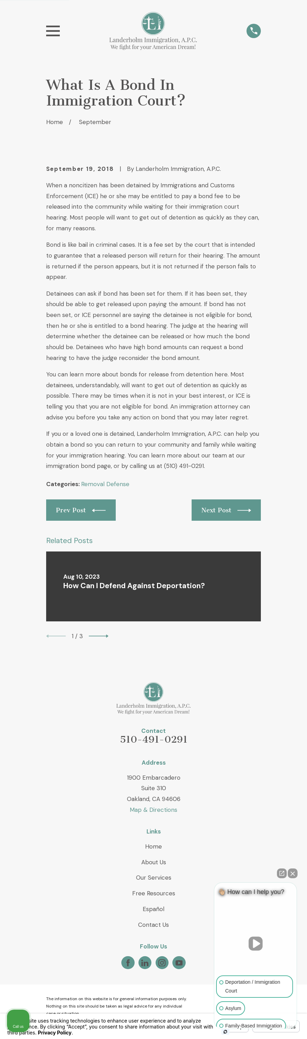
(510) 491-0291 (184, 466)
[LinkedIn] (144, 962)
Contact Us (153, 925)
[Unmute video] (256, 944)
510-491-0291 (153, 739)
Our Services (153, 877)
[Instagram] (161, 962)
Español (153, 909)
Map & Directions (153, 810)
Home (153, 846)
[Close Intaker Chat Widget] (293, 873)
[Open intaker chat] (225, 1032)
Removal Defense (105, 484)
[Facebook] (127, 962)
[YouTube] (179, 962)
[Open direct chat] (282, 873)
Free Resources (153, 893)
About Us (153, 862)
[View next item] (98, 636)
